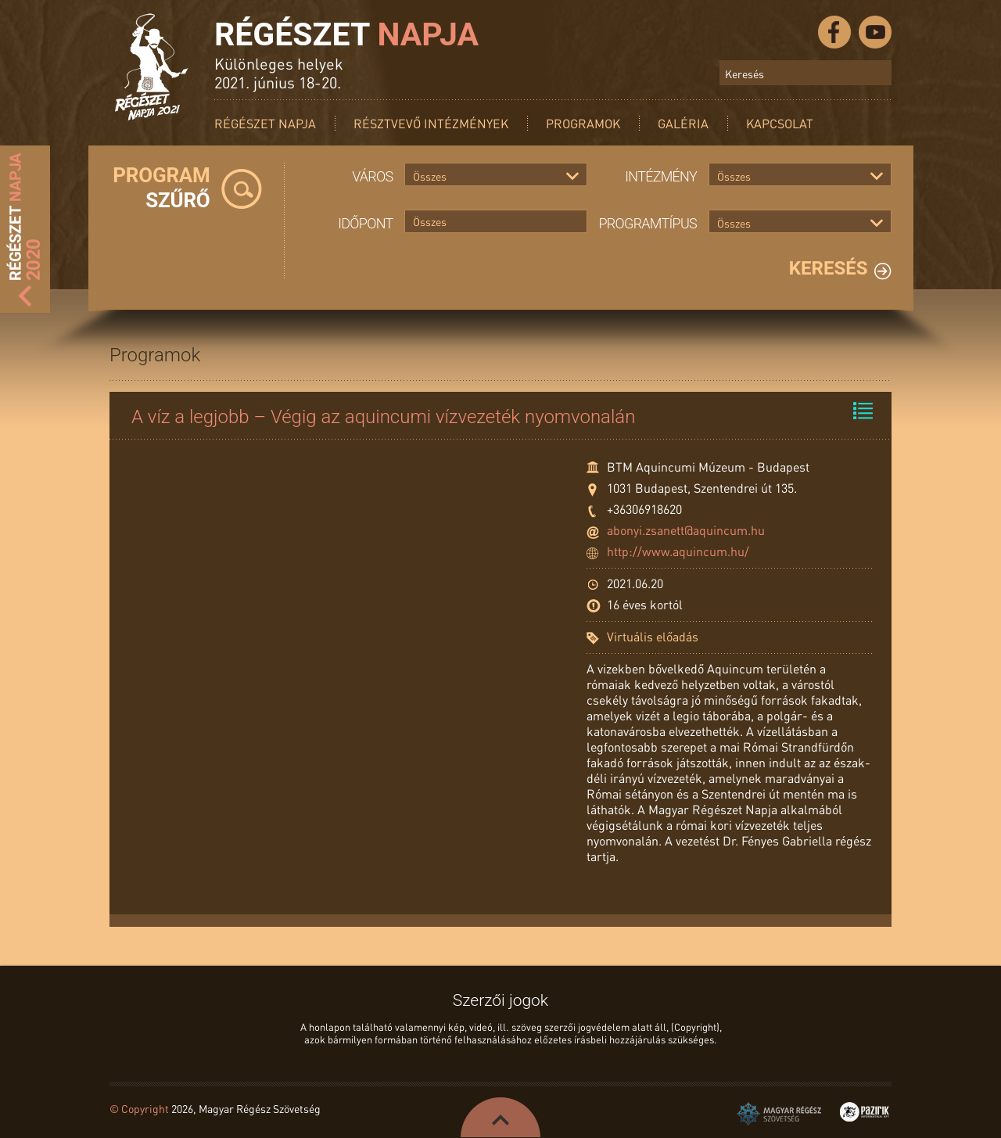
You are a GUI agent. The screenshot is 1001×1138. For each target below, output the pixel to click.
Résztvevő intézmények (430, 123)
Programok (583, 123)
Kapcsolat (779, 123)
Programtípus (648, 223)
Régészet (346, 34)
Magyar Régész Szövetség (779, 1113)
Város (372, 176)
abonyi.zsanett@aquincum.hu (686, 530)
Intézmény (661, 176)
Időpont (365, 223)
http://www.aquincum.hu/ (678, 551)
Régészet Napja (265, 123)
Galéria (683, 123)
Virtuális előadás (652, 636)
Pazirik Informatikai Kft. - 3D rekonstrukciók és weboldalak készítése (864, 1112)
